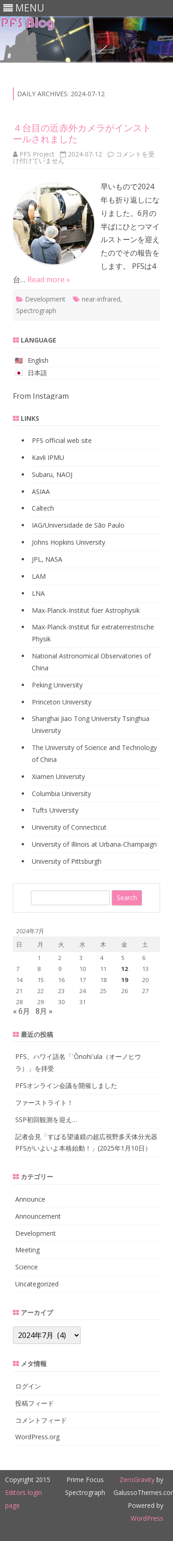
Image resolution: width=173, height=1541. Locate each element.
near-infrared (101, 299)
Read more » (48, 279)
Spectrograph (36, 310)
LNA (38, 593)
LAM (39, 576)
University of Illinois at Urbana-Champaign (94, 844)
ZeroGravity (137, 1479)
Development (45, 299)
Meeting (27, 1249)
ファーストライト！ (44, 1102)
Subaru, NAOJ (52, 474)
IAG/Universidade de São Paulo (78, 525)
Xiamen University (58, 776)
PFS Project (36, 154)
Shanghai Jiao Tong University (76, 718)
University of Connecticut (69, 827)
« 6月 (21, 1011)
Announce (30, 1199)
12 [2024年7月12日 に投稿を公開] (124, 969)
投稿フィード (34, 1403)
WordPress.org (37, 1436)
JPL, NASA (47, 559)
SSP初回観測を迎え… (46, 1119)
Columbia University (61, 793)
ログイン (28, 1386)
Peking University (57, 684)
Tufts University (55, 810)
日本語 (37, 372)
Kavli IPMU (48, 457)
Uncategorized (37, 1283)
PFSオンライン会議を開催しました (66, 1085)
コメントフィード (41, 1420)
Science (26, 1266)
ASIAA (41, 491)
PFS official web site (62, 440)
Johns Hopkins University (68, 542)
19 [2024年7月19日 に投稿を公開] (124, 980)
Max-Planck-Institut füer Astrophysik (86, 610)
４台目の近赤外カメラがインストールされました (82, 133)
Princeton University (61, 702)
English (38, 360)
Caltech (43, 508)
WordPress (147, 1518)
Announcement (38, 1216)
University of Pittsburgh (66, 861)
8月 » (44, 1011)
